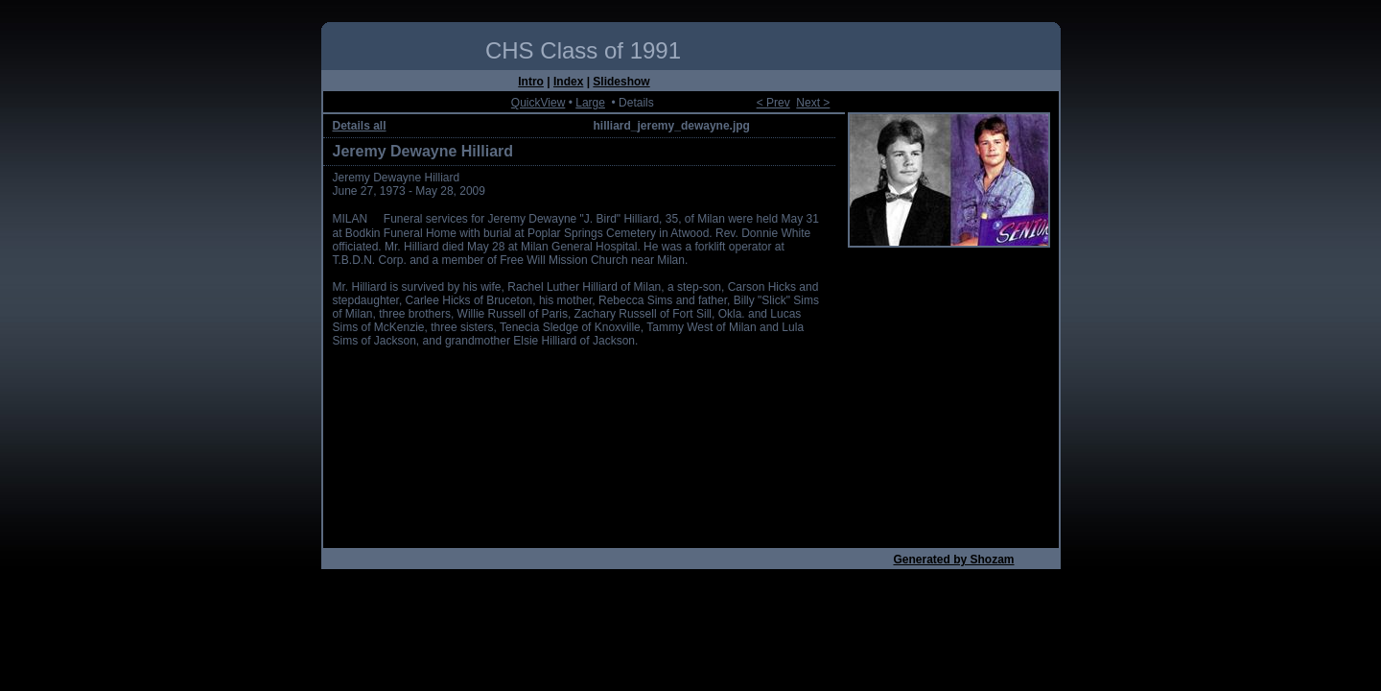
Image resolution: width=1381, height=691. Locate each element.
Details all (359, 125)
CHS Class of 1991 (583, 50)
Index (568, 81)
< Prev (773, 102)
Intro (531, 81)
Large (590, 102)
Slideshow (621, 81)
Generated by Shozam (953, 559)
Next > (813, 102)
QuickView (538, 102)
